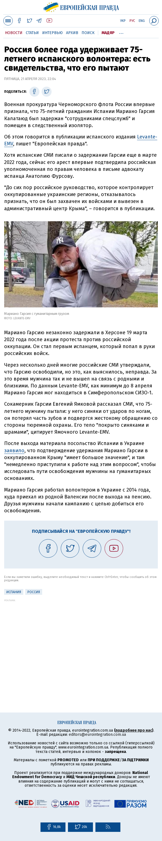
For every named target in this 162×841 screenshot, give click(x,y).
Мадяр (108, 32)
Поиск (88, 32)
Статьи (32, 32)
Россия (33, 592)
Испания (13, 592)
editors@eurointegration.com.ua (97, 734)
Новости (13, 32)
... (121, 32)
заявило (14, 450)
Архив (72, 32)
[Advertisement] (81, 640)
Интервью (52, 32)
